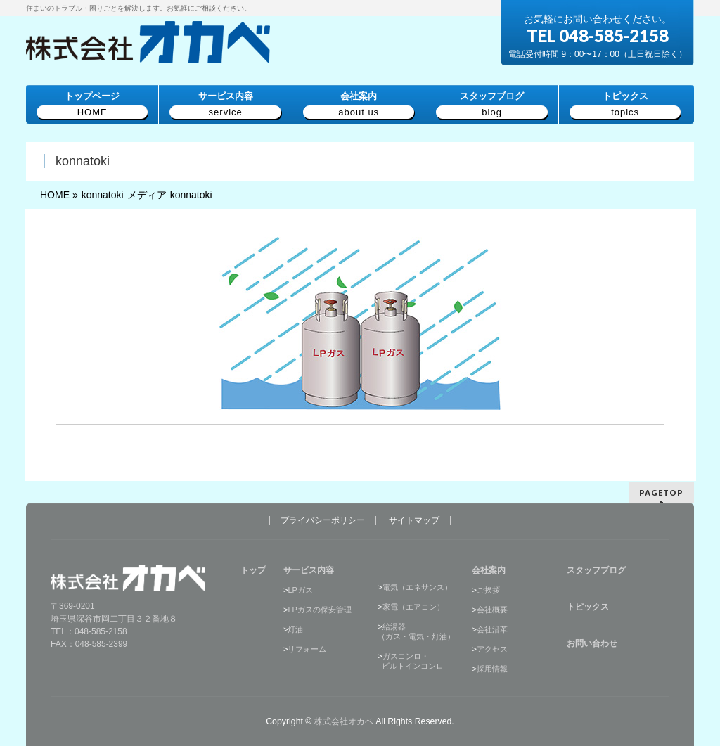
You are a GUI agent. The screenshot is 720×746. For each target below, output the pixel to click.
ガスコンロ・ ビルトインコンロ (411, 660)
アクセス (492, 648)
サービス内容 (308, 569)
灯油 (295, 628)
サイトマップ (414, 519)
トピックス (588, 606)
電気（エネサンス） (417, 586)
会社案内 (489, 569)
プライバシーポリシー (323, 519)
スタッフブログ (596, 569)
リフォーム (307, 648)
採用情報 (492, 668)
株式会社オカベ (343, 721)
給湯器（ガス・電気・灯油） (416, 631)
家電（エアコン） (413, 606)
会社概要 (492, 609)
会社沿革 (492, 628)
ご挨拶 (488, 589)
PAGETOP (661, 491)
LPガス (300, 589)
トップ (253, 569)
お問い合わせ (592, 643)
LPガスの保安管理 (319, 609)
